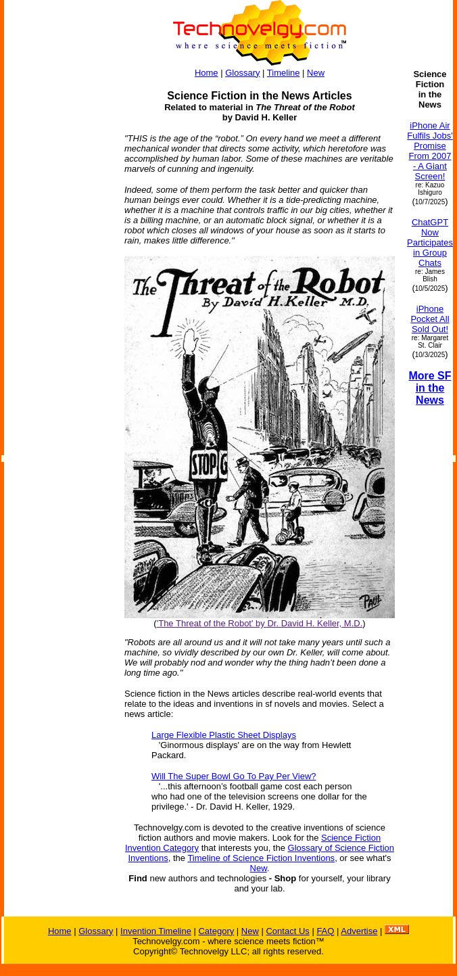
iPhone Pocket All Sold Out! (429, 319)
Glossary (242, 73)
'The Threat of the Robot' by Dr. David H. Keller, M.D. (260, 623)
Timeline (283, 73)
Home (206, 73)
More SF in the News (429, 388)
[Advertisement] (58, 272)
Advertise (359, 931)
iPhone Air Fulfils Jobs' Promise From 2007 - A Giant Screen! (430, 150)
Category (216, 931)
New (315, 73)
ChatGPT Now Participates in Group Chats (430, 242)
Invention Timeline (155, 931)
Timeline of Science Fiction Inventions (261, 858)
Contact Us (287, 931)
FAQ (325, 931)
